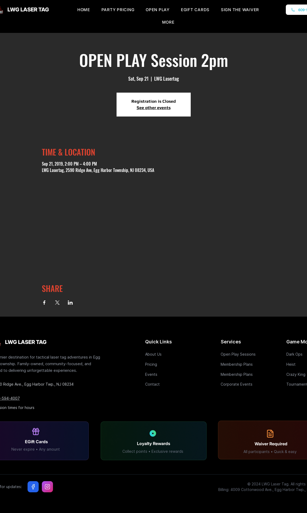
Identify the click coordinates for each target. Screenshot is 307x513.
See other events (154, 107)
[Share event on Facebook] (44, 302)
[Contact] (164, 384)
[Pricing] (164, 364)
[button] (168, 22)
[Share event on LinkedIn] (70, 302)
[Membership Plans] (239, 364)
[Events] (164, 374)
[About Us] (164, 354)
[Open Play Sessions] (239, 354)
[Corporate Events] (239, 384)
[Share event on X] (57, 302)
